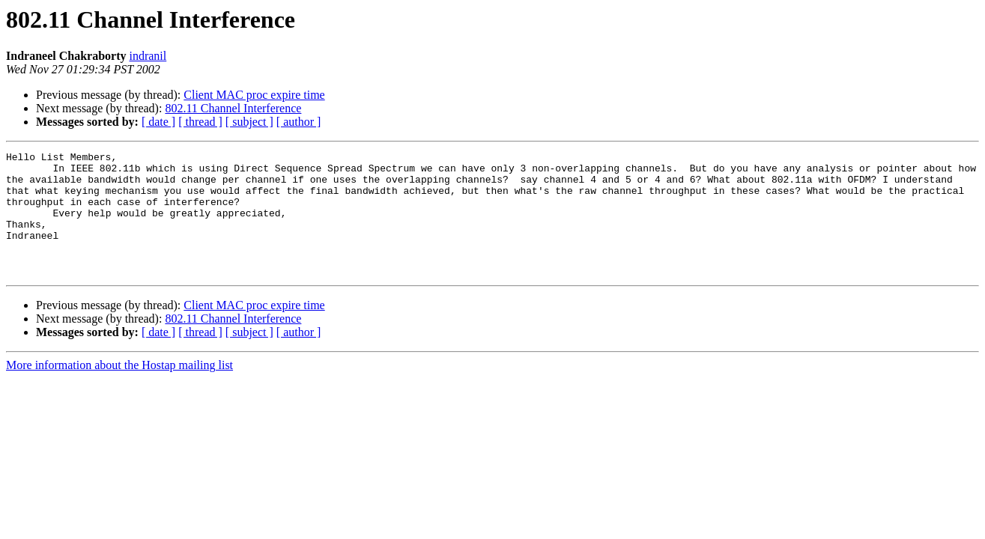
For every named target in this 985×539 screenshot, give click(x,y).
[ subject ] (249, 121)
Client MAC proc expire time (254, 94)
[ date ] (158, 121)
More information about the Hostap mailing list (119, 389)
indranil (147, 55)
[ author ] (298, 121)
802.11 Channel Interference (233, 108)
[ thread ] (200, 121)
